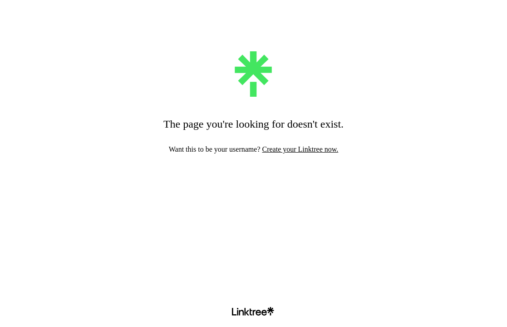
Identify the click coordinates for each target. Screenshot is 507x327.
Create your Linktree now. (300, 149)
